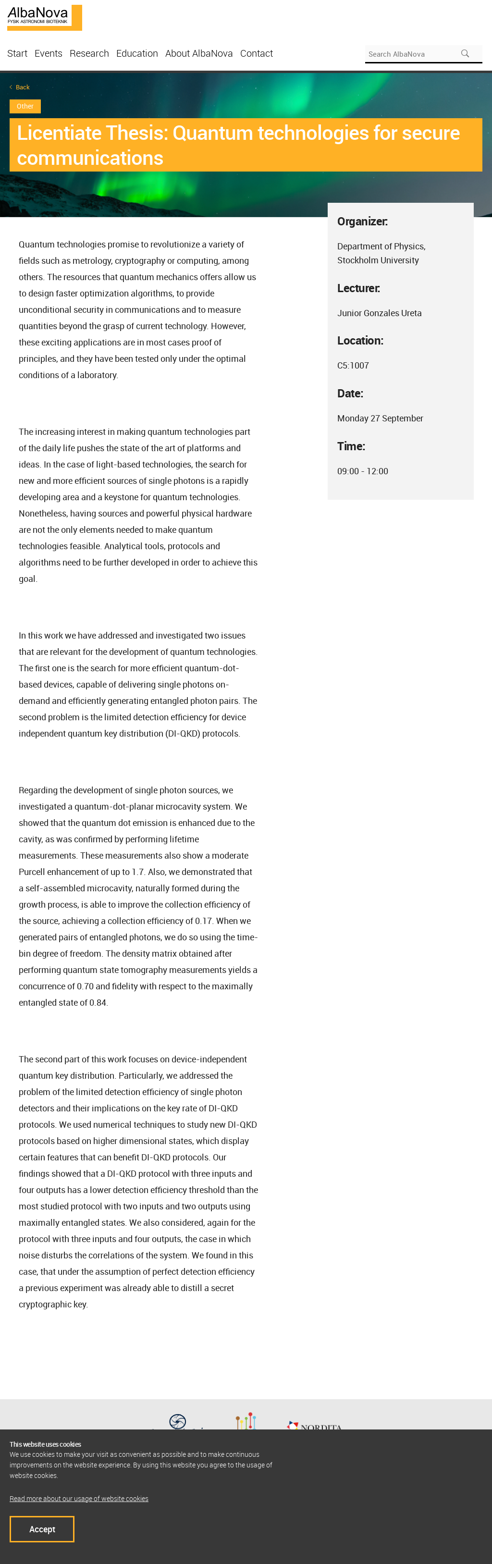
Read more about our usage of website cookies (79, 1498)
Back (23, 87)
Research (89, 53)
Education (137, 53)
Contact (256, 53)
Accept (42, 1529)
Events (48, 53)
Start (17, 53)
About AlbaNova (199, 53)
